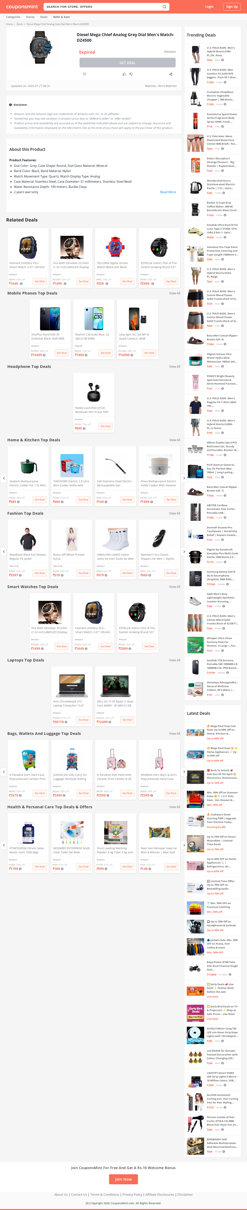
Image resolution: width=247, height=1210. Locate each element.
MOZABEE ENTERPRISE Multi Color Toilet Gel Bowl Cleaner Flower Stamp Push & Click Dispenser (71, 850)
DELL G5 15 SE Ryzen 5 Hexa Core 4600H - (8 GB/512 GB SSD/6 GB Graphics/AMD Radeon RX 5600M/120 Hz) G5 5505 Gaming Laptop (115, 704)
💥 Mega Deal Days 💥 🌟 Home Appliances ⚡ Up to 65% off (222, 751)
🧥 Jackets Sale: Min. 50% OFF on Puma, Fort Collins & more (222, 943)
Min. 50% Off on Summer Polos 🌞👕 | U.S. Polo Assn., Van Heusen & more (222, 796)
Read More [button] (168, 192)
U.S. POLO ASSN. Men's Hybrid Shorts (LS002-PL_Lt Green (221, 424)
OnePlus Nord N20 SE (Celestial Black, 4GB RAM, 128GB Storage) (48, 337)
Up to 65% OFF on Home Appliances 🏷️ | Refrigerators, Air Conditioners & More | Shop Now (221, 863)
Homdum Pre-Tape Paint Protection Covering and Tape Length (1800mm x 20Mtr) (222, 251)
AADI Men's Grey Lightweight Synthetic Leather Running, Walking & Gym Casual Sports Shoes (221, 598)
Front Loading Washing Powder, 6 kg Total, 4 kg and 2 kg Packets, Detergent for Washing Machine (115, 850)
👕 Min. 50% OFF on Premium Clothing (219, 905)
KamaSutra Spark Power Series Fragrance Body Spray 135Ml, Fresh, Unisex (222, 118)
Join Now (123, 1179)
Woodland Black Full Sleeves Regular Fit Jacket (27, 556)
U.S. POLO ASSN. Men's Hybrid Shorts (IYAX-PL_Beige (221, 272)
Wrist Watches (167, 86)
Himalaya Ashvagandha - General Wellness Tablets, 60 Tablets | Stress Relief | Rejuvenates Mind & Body (222, 686)
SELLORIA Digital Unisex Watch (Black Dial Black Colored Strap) (112, 265)
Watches (150, 86)
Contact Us (79, 1194)
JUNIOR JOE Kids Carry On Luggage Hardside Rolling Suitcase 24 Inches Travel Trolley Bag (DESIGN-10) (70, 777)
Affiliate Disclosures (159, 1194)
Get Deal (128, 62)
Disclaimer (185, 1194)
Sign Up (232, 6)
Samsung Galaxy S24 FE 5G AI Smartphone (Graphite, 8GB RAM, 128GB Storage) (221, 575)
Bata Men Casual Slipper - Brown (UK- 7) (223, 488)
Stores (30, 17)
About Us (61, 1194)
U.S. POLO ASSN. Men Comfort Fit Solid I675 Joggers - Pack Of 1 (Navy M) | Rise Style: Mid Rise (222, 73)
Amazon (170, 51)
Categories (13, 17)
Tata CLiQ (14, 566)
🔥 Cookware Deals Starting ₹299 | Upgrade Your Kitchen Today (221, 818)
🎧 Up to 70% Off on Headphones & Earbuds (221, 923)
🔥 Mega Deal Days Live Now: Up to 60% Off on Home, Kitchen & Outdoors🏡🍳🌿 (221, 730)
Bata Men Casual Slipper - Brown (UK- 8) (223, 337)
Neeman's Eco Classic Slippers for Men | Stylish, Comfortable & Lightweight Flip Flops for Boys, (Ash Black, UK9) (158, 557)
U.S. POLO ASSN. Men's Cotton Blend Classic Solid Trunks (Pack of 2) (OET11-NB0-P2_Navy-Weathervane (221, 317)
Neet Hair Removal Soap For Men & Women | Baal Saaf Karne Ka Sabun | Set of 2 (159, 850)
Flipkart (78, 345)
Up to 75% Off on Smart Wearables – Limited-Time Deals (221, 840)
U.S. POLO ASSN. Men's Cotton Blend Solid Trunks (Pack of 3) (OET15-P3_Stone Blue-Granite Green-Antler (223, 620)
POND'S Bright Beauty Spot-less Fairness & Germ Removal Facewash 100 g (222, 380)
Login (209, 6)
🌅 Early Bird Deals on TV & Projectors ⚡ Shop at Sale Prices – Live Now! (222, 1010)
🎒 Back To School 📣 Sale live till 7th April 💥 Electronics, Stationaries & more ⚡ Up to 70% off (222, 774)
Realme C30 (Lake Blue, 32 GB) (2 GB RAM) (92, 336)
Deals (43, 17)
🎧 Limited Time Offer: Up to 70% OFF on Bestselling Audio (221, 884)
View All (174, 293)
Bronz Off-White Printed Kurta (68, 556)
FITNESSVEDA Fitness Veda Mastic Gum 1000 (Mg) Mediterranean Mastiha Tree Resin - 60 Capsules (28, 850)
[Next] (184, 478)
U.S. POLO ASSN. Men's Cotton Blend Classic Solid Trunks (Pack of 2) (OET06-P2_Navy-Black (221, 295)
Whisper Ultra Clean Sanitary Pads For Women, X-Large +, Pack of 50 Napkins (222, 642)
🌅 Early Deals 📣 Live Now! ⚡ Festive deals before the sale (220, 987)
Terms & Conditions (104, 1194)
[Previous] (3, 478)
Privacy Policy (132, 1194)
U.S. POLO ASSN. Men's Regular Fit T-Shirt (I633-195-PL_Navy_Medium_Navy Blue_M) (222, 402)
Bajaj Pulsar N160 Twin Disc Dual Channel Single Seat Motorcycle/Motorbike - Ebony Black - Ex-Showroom (222, 966)
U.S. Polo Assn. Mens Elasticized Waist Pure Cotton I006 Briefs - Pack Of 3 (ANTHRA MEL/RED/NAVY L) (222, 140)
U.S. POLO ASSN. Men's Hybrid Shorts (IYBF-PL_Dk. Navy (221, 51)
